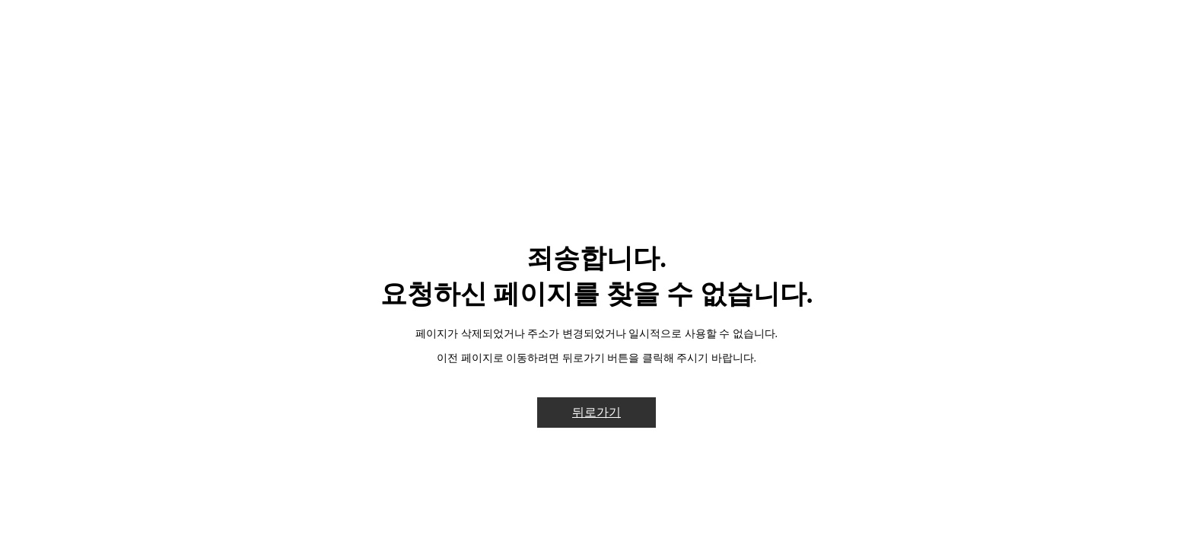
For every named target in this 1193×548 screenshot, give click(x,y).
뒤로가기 (596, 412)
